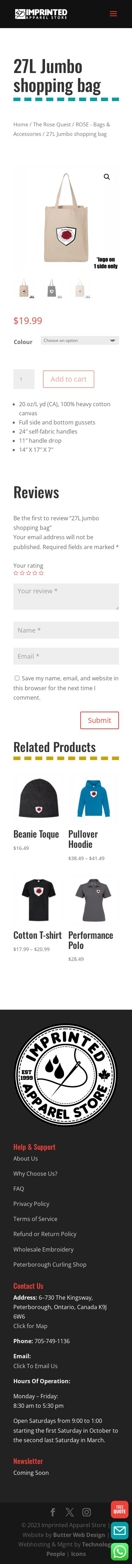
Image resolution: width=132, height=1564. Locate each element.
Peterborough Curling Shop (50, 1264)
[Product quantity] (23, 379)
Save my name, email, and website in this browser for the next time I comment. (66, 687)
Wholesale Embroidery (43, 1249)
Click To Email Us (35, 1366)
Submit (99, 720)
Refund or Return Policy (44, 1234)
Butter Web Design (79, 1535)
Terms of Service (35, 1219)
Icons (78, 1554)
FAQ (18, 1189)
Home (20, 124)
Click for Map (30, 1326)
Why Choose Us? (35, 1173)
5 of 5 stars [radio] (41, 572)
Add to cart (69, 379)
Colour (23, 342)
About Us (25, 1158)
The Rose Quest (52, 124)
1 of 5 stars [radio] (15, 572)
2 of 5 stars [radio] (22, 572)
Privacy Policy (31, 1204)
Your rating (28, 565)
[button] (107, 177)
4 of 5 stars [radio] (34, 572)
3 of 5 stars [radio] (28, 572)
